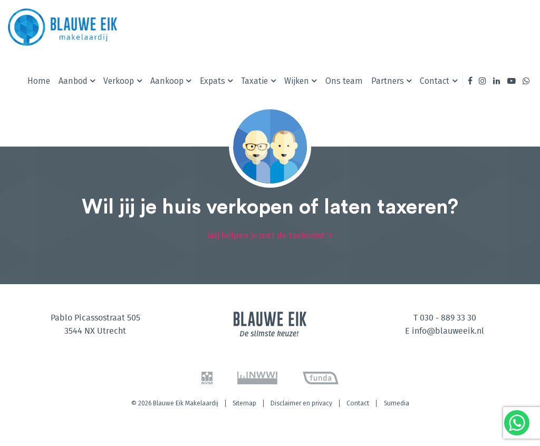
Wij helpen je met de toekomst (266, 235)
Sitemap (244, 403)
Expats (212, 81)
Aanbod (73, 81)
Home (38, 81)
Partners (387, 81)
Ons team (344, 81)
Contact (434, 81)
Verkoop (118, 81)
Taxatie (254, 81)
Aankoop (167, 81)
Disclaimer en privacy (301, 403)
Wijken (296, 81)
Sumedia (396, 403)
